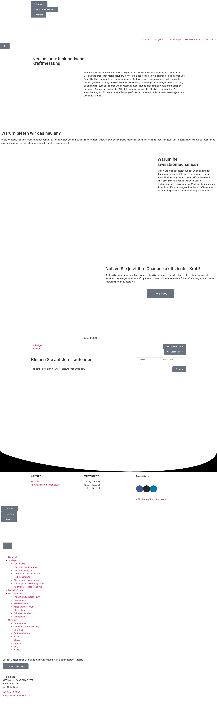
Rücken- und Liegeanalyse (26, 580)
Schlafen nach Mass (24, 613)
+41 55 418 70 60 (39, 481)
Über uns (12, 620)
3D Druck (18, 630)
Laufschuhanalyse (23, 570)
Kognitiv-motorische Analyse (28, 587)
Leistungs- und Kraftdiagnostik (29, 583)
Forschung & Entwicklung (26, 626)
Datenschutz (148, 499)
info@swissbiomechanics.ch (45, 484)
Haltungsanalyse (22, 577)
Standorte (13, 557)
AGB (138, 499)
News (16, 650)
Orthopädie (19, 616)
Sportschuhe (20, 600)
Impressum (161, 499)
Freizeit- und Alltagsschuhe (27, 597)
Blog (16, 646)
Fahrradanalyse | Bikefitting (27, 573)
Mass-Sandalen (21, 603)
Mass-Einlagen (15, 590)
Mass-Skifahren (21, 610)
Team (16, 636)
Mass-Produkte (15, 593)
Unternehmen (20, 623)
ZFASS (17, 640)
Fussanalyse (20, 563)
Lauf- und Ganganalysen (26, 567)
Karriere (18, 643)
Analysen (12, 560)
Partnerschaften (22, 633)
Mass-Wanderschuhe (24, 606)
